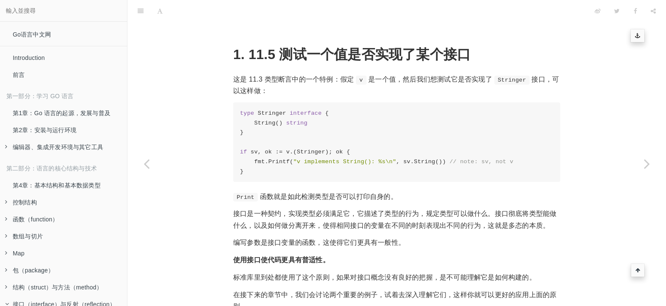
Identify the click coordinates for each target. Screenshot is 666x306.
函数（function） (31, 219)
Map (15, 253)
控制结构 (21, 202)
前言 (19, 74)
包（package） (29, 270)
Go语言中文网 (32, 34)
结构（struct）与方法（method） (53, 287)
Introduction (29, 57)
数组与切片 (24, 236)
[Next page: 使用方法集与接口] (647, 163)
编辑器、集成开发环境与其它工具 (54, 147)
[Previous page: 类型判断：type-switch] (146, 163)
